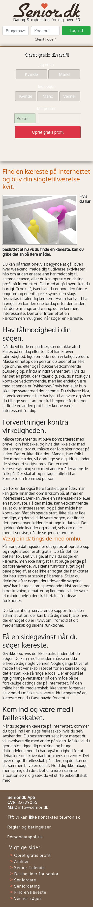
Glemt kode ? (45, 39)
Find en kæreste (30, 892)
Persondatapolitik (25, 836)
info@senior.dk (33, 807)
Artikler (21, 861)
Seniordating (27, 886)
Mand (64, 74)
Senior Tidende (29, 867)
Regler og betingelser (29, 827)
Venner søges (28, 898)
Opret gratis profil (32, 855)
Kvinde (31, 74)
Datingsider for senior (36, 873)
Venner (69, 96)
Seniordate (25, 879)
